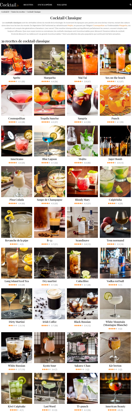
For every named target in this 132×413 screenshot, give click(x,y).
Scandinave (82, 240)
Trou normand (115, 240)
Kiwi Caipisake (16, 406)
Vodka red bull (115, 281)
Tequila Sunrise (49, 118)
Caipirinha (115, 199)
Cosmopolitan (99, 25)
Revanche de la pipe (16, 240)
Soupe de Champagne (49, 199)
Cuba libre (82, 281)
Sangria (82, 118)
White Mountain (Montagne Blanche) (115, 323)
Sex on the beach (115, 77)
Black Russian (82, 321)
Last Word (50, 406)
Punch (115, 118)
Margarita (123, 25)
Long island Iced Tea (17, 281)
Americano (16, 159)
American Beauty (115, 406)
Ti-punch (82, 406)
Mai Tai (82, 77)
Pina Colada (17, 199)
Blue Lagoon (49, 159)
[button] (130, 4)
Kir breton (115, 365)
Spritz (16, 77)
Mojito (70, 25)
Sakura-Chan (82, 365)
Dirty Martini (17, 321)
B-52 (49, 240)
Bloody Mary (82, 199)
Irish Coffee (50, 321)
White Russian (16, 365)
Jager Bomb (115, 159)
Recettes (28, 5)
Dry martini (50, 281)
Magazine (62, 5)
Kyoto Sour (49, 365)
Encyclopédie (45, 5)
